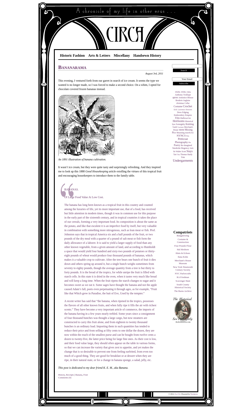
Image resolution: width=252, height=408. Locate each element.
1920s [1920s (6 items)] (177, 92)
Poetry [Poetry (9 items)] (177, 145)
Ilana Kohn (183, 257)
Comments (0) (64, 377)
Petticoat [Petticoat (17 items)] (183, 139)
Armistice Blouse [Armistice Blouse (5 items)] (185, 97)
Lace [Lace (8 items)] (175, 127)
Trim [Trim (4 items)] (183, 157)
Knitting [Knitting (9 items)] (190, 124)
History (61, 374)
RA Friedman (183, 277)
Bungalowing (183, 235)
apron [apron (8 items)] (175, 97)
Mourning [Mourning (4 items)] (181, 133)
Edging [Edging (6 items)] (185, 112)
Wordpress (194, 394)
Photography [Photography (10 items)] (181, 142)
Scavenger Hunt (183, 281)
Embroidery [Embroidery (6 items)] (179, 115)
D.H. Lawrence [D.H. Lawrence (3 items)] (179, 110)
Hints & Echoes (183, 253)
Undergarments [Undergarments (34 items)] (183, 160)
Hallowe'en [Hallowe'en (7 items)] (185, 118)
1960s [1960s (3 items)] (188, 92)
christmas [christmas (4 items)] (180, 103)
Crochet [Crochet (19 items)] (187, 106)
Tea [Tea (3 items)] (178, 154)
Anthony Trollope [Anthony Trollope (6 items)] (183, 95)
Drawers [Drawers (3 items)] (189, 110)
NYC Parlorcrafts (183, 273)
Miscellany (122, 55)
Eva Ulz (177, 394)
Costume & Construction (183, 240)
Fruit (85, 374)
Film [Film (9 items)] (177, 118)
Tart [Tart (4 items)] (175, 154)
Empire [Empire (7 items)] (188, 115)
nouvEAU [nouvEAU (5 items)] (189, 132)
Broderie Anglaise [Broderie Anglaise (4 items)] (183, 100)
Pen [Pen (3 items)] (187, 136)
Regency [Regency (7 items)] (185, 148)
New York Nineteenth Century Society (183, 268)
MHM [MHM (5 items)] (181, 130)
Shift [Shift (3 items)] (192, 148)
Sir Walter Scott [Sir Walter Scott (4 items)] (179, 151)
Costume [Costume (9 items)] (178, 106)
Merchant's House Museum (183, 262)
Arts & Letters (99, 55)
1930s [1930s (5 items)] (183, 92)
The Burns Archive (183, 291)
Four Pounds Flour (182, 245)
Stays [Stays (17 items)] (189, 151)
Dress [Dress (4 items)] (179, 112)
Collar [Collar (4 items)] (187, 103)
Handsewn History (147, 55)
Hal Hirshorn (183, 249)
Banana (78, 374)
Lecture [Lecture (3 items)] (181, 127)
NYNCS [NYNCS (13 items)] (181, 135)
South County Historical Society (183, 286)
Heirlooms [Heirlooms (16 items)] (179, 121)
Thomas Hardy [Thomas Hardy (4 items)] (186, 154)
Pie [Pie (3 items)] (189, 142)
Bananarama (72, 67)
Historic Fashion (72, 55)
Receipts (70, 374)
